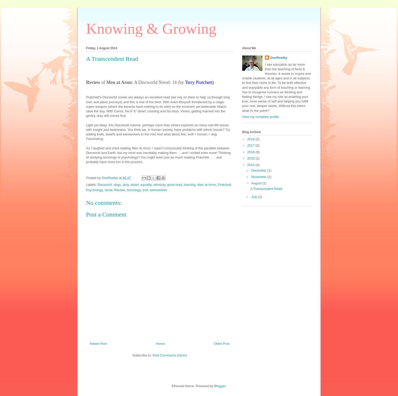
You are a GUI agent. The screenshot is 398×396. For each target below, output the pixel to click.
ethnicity (159, 185)
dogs (117, 185)
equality (146, 185)
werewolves (158, 190)
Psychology (94, 190)
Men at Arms (206, 185)
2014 (251, 165)
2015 (251, 158)
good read (174, 185)
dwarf (134, 185)
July (254, 197)
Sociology (134, 190)
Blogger (219, 386)
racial (108, 190)
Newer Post (98, 344)
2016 (251, 152)
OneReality (278, 58)
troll (145, 190)
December (259, 170)
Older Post (221, 344)
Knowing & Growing (151, 28)
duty (126, 185)
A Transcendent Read (266, 189)
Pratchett (224, 185)
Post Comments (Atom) (170, 355)
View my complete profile (260, 117)
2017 (251, 145)
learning (189, 185)
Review (119, 190)
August (256, 183)
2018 (251, 139)
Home (160, 344)
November (259, 177)
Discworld (105, 185)
